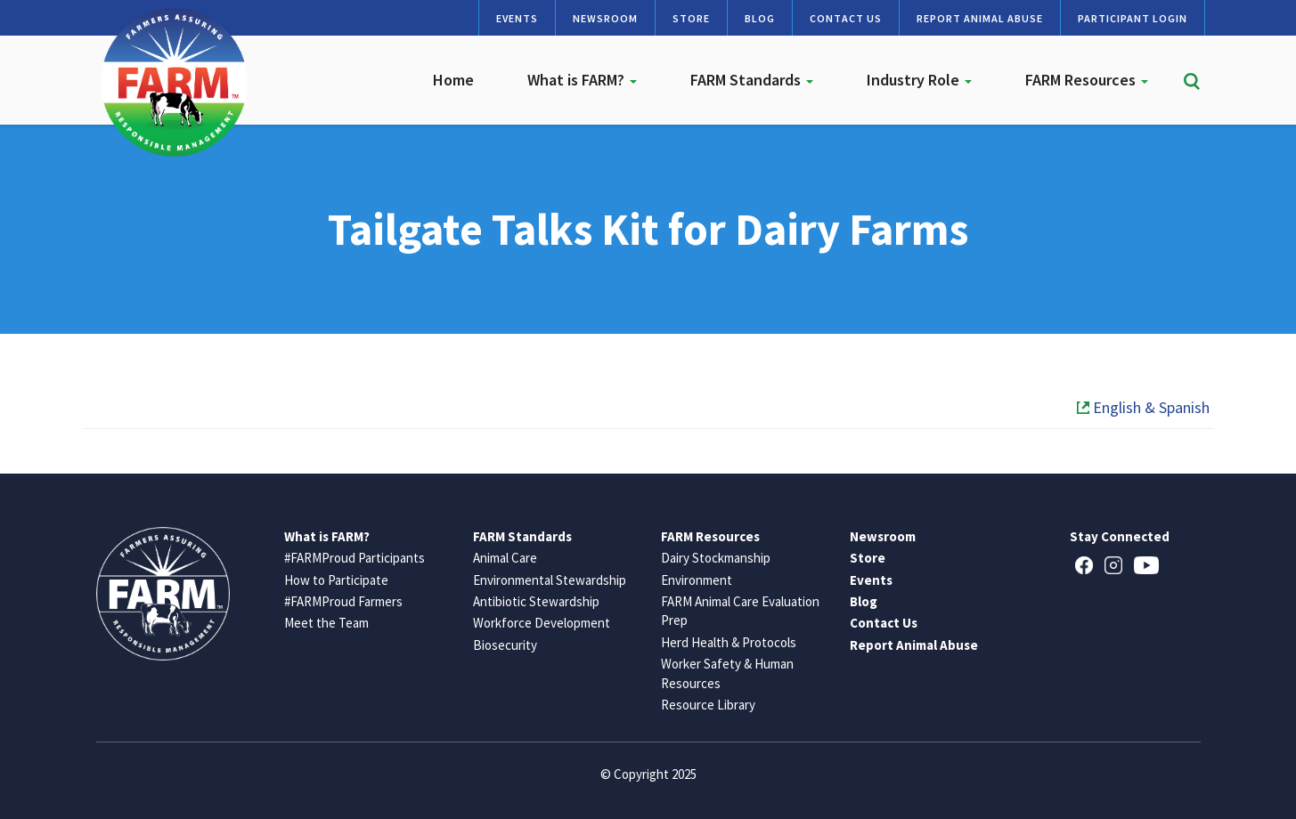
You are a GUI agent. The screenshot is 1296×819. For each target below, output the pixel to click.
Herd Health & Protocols (728, 642)
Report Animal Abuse (980, 18)
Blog (760, 18)
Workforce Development (541, 622)
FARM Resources (1086, 79)
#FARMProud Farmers (343, 601)
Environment (696, 580)
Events (517, 18)
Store (691, 18)
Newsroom (605, 18)
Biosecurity (505, 645)
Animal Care (505, 557)
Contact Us (846, 18)
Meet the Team (326, 622)
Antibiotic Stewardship (536, 601)
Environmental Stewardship (549, 580)
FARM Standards (751, 79)
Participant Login (1132, 18)
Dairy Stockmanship (715, 557)
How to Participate (336, 580)
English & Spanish (1143, 407)
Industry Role (919, 79)
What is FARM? (582, 79)
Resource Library (708, 704)
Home (453, 79)
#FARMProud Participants (354, 557)
